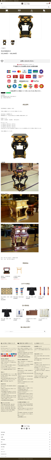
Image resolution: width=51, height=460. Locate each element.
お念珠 (2, 437)
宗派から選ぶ (3, 432)
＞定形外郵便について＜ (22, 416)
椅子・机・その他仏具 (7, 257)
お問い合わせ (3, 451)
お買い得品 (2, 446)
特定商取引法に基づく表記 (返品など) (8, 96)
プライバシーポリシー (4, 456)
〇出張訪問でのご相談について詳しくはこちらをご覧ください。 (25, 91)
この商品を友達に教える (6, 97)
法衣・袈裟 (2, 434)
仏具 (5, 259)
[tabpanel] (25, 26)
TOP (2, 257)
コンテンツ (2, 449)
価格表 (3, 95)
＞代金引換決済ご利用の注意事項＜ (7, 400)
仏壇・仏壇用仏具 (3, 444)
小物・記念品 (3, 439)
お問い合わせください (27, 61)
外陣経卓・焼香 (15, 257)
